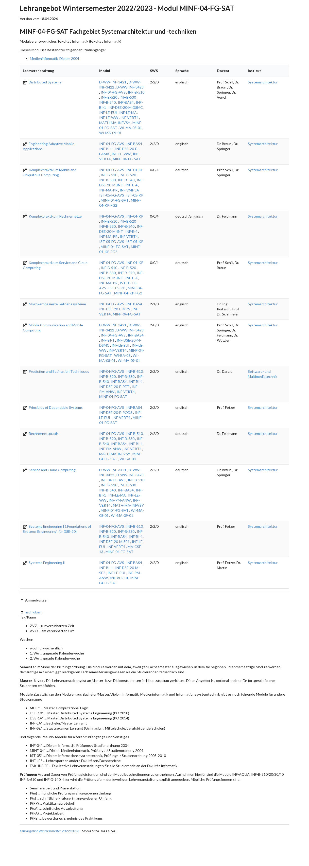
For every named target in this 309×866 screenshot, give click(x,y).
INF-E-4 (131, 185)
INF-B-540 (107, 102)
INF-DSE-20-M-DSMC (125, 107)
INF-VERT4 (130, 117)
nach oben (30, 612)
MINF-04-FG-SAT (127, 159)
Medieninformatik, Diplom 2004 (54, 58)
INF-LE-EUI (108, 112)
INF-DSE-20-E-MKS (114, 309)
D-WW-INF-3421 (112, 82)
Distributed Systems (42, 82)
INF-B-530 (127, 97)
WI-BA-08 (122, 355)
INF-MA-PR (108, 190)
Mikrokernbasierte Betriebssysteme (54, 304)
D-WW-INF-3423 (130, 87)
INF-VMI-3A (129, 190)
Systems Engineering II (44, 562)
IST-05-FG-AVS (111, 195)
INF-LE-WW (108, 117)
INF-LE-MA (128, 112)
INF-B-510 (136, 92)
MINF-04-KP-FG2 (128, 293)
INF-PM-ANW (110, 449)
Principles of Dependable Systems (53, 407)
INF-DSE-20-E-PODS (115, 412)
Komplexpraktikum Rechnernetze (52, 216)
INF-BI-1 (106, 149)
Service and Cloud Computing (49, 470)
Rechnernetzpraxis (41, 433)
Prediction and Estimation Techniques (56, 371)
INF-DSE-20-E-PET (114, 386)
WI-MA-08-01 (130, 128)
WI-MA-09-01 (110, 133)
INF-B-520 (109, 97)
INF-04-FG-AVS (113, 92)
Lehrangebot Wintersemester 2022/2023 (49, 831)
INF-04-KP (134, 170)
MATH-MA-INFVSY (114, 122)
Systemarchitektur (263, 82)
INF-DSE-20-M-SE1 (114, 541)
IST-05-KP (134, 195)
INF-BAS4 (126, 102)
